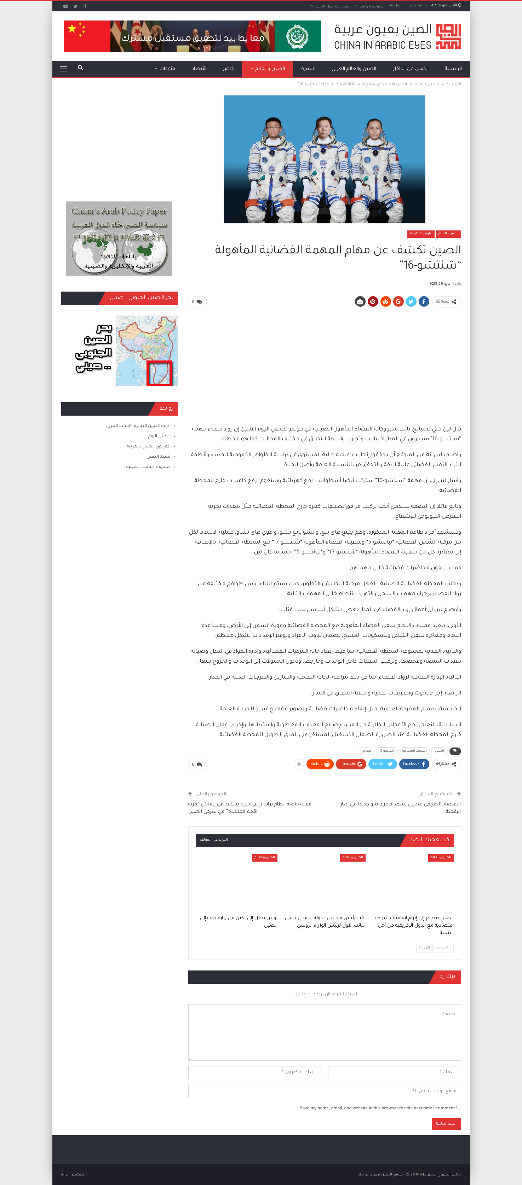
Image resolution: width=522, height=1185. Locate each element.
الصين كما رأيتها (372, 7)
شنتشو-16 (386, 751)
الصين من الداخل (410, 69)
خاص (228, 69)
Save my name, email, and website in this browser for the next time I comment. (377, 1108)
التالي (424, 947)
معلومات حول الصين (332, 7)
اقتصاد (198, 69)
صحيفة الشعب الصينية (148, 467)
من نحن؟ (415, 6)
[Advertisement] (324, 362)
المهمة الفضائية (414, 751)
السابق (443, 947)
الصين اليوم (159, 436)
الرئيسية (453, 69)
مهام (367, 751)
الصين (439, 751)
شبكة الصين (159, 457)
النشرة (308, 69)
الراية (65, 1174)
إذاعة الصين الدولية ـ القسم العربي (138, 426)
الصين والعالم (270, 69)
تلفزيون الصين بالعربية (149, 447)
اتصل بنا (396, 6)
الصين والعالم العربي (354, 69)
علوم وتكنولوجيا (421, 234)
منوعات (167, 69)
